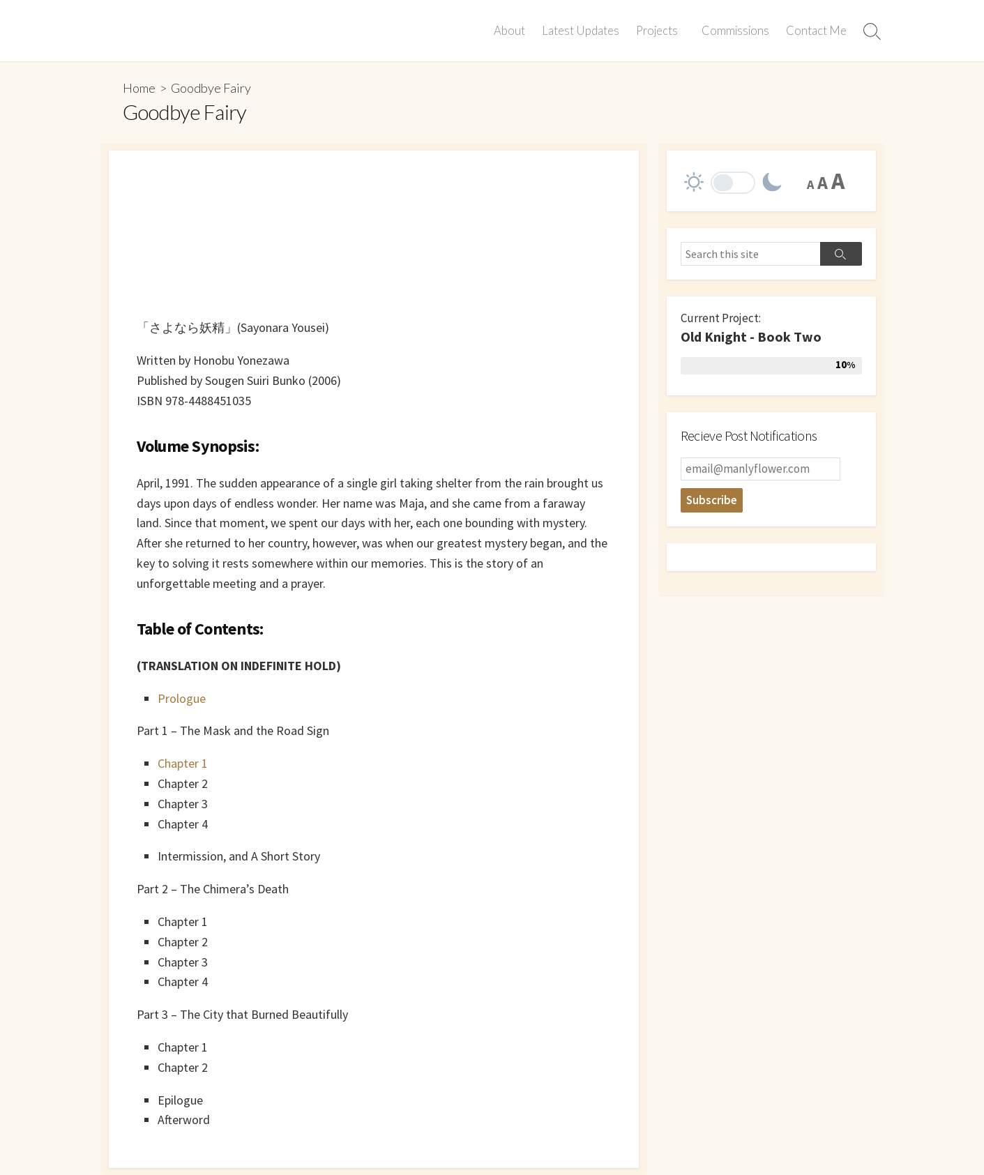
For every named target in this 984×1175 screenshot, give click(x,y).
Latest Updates (582, 31)
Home (139, 88)
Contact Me (816, 31)
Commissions (735, 31)
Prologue (182, 698)
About (511, 31)
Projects (659, 31)
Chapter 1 (183, 763)
